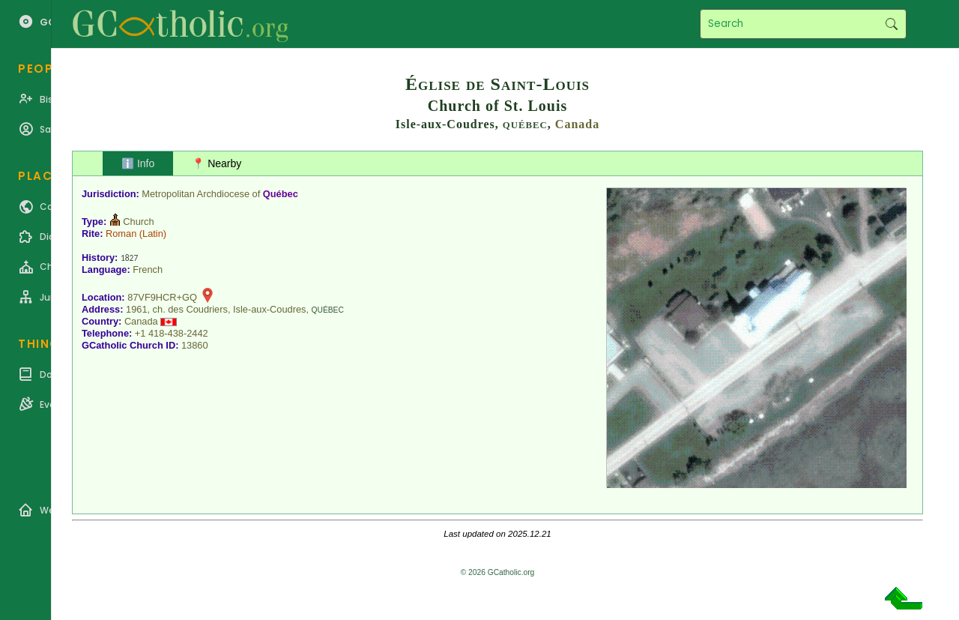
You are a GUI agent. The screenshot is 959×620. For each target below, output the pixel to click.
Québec (280, 193)
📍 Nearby (216, 163)
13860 (194, 345)
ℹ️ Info (137, 163)
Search (891, 24)
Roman (121, 233)
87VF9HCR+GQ (162, 297)
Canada (577, 124)
